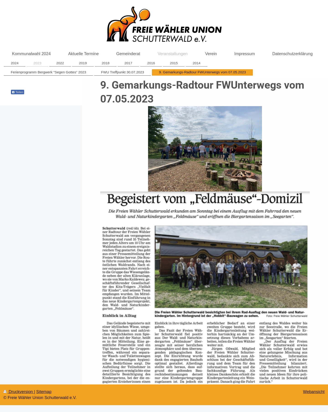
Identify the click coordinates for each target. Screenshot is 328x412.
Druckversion (18, 391)
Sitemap (43, 391)
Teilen (17, 92)
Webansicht (314, 391)
